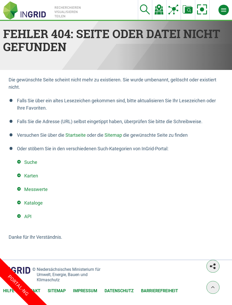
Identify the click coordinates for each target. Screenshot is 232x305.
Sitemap (113, 135)
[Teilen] (212, 266)
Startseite (75, 135)
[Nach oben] (212, 287)
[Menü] (223, 10)
